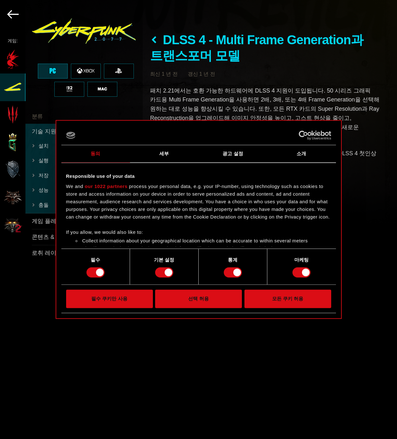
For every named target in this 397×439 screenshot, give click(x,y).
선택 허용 (198, 299)
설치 (43, 146)
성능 (43, 190)
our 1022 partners (106, 186)
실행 (43, 160)
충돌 (43, 205)
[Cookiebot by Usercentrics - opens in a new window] (303, 135)
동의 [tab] (95, 153)
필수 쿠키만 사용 (109, 299)
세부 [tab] (164, 153)
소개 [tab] (301, 153)
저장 (43, 175)
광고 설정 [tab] (232, 153)
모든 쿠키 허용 (287, 299)
